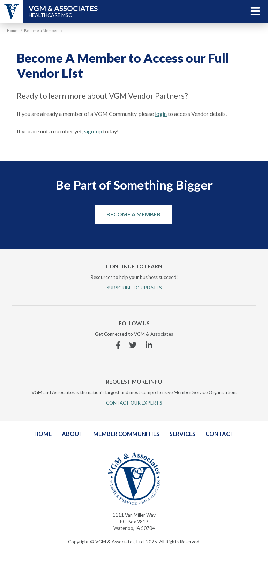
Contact (220, 433)
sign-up (93, 131)
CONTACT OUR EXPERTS (134, 403)
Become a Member (133, 214)
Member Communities (126, 433)
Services (182, 433)
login (161, 113)
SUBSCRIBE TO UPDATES (134, 287)
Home (43, 433)
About (72, 433)
